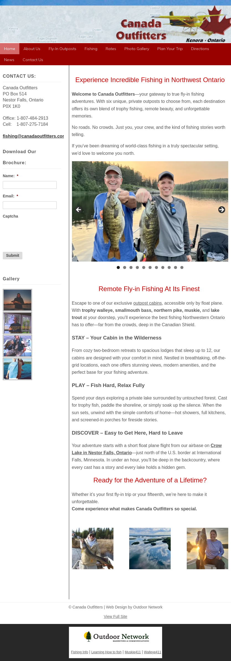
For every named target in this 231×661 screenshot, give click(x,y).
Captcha (10, 216)
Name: (10, 176)
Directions (200, 48)
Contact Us (33, 59)
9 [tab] (169, 267)
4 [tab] (137, 267)
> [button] (221, 210)
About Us (32, 48)
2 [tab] (124, 267)
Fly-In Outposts (62, 48)
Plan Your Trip (170, 48)
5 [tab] (143, 267)
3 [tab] (131, 267)
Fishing (91, 48)
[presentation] (45, 232)
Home (9, 48)
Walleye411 (152, 652)
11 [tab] (181, 267)
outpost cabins (147, 303)
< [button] (79, 210)
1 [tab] (118, 267)
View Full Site (115, 616)
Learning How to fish (106, 652)
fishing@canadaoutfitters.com (34, 136)
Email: (10, 196)
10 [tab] (175, 267)
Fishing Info (79, 652)
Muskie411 (133, 652)
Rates (111, 48)
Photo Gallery (136, 48)
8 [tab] (162, 267)
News (9, 59)
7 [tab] (156, 267)
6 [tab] (150, 267)
